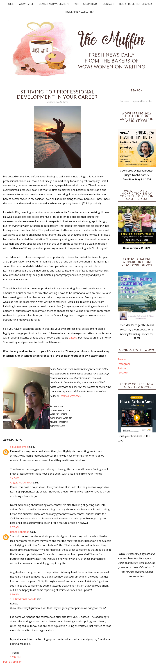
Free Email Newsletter (79, 11)
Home (10, 3)
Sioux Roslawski (19, 446)
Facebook (123, 359)
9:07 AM (14, 527)
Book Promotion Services (135, 3)
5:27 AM (14, 478)
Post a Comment (12, 661)
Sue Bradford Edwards (23, 599)
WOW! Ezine (26, 3)
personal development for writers (60, 410)
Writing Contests (86, 3)
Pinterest (123, 373)
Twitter (122, 368)
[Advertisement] (137, 497)
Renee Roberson (20, 532)
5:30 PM (14, 594)
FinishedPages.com (70, 396)
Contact (108, 3)
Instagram (124, 364)
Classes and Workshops (54, 3)
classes (73, 337)
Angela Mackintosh (21, 482)
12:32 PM (15, 657)
